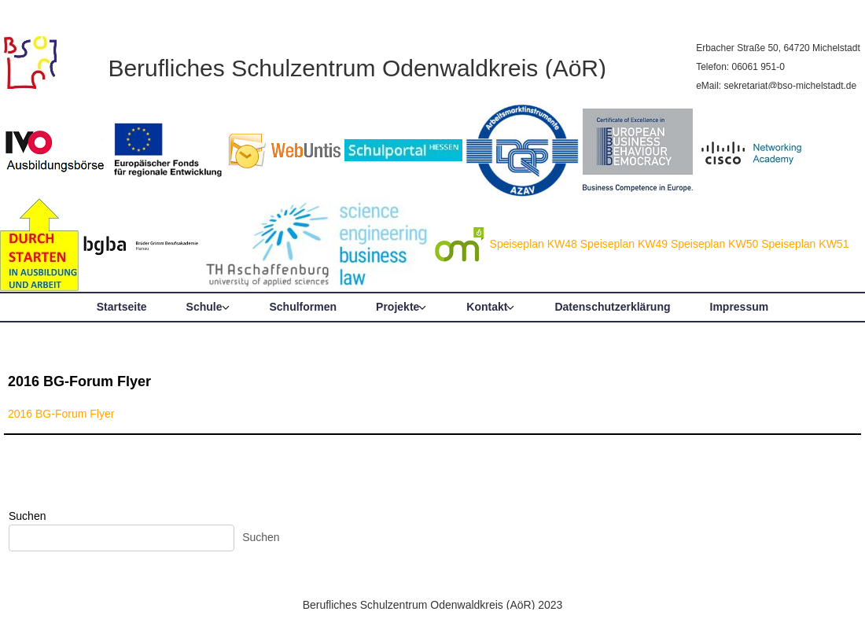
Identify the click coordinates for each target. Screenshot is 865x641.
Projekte (397, 306)
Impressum (739, 306)
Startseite (122, 306)
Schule (204, 306)
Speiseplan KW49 (624, 244)
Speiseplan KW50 (714, 244)
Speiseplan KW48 (533, 244)
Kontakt (486, 306)
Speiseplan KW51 (804, 244)
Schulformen (303, 306)
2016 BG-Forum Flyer (79, 381)
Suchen (27, 516)
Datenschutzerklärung (612, 306)
